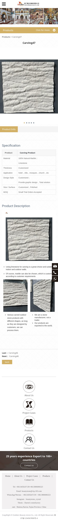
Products (6, 36)
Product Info (9, 129)
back (7, 362)
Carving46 (13, 353)
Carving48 (14, 356)
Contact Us (29, 465)
